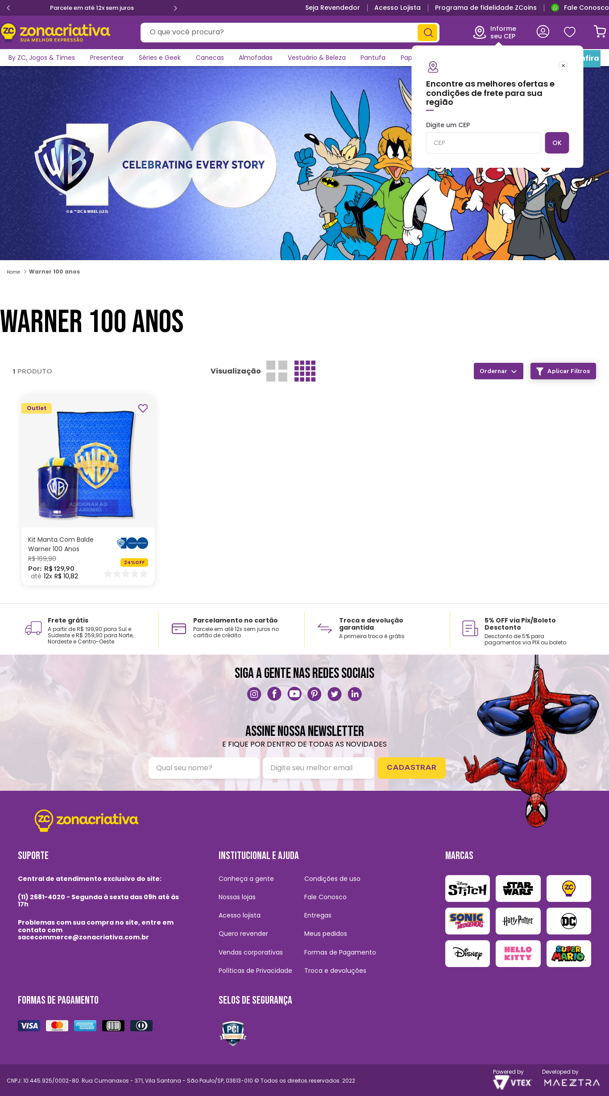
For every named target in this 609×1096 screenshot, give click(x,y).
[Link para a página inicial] (14, 272)
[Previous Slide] (3, 8)
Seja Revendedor (332, 7)
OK (554, 142)
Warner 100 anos (54, 271)
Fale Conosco (586, 7)
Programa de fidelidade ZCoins (486, 7)
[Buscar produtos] (424, 32)
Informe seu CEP (491, 32)
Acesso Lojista (397, 7)
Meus (568, 32)
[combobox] (288, 32)
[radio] (276, 371)
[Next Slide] (180, 8)
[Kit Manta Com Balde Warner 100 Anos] (88, 489)
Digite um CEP (480, 137)
